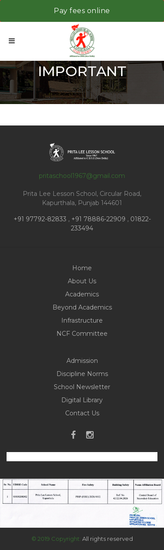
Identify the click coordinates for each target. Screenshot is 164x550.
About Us (82, 281)
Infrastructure (82, 320)
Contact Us (82, 413)
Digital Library (82, 400)
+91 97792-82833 (41, 219)
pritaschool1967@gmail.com (82, 176)
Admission (82, 361)
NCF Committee (82, 334)
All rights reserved (107, 538)
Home (82, 268)
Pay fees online (82, 11)
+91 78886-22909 (98, 219)
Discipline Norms (82, 374)
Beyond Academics (82, 307)
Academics (82, 294)
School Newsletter (82, 387)
